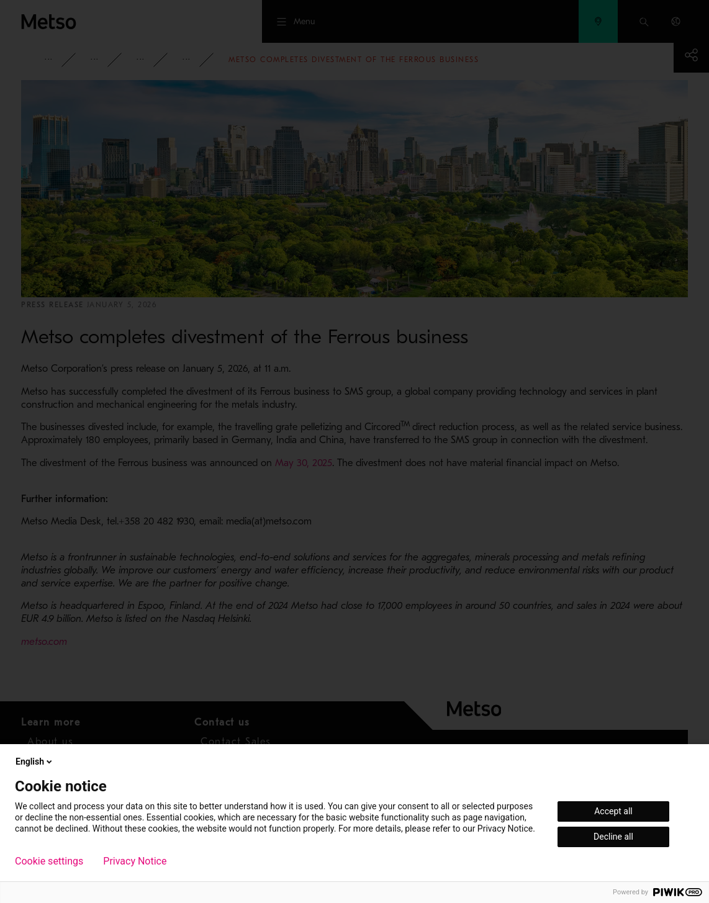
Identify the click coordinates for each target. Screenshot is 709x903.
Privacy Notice (134, 861)
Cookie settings (49, 861)
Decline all (613, 837)
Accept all (613, 811)
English (35, 761)
